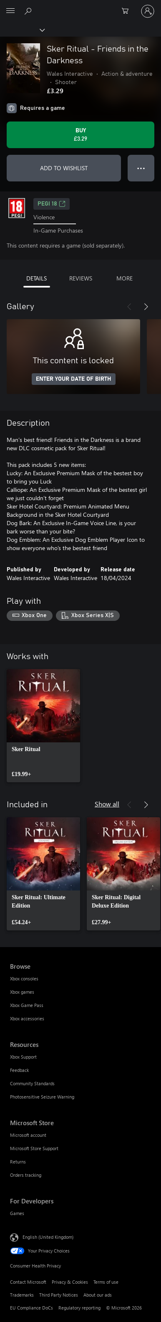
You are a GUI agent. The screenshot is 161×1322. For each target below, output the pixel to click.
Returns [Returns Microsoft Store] (18, 1161)
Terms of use (105, 1282)
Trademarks (22, 1294)
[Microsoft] (80, 6)
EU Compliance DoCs (31, 1307)
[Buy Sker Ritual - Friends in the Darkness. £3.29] (80, 135)
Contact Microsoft (28, 1282)
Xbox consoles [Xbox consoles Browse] (24, 978)
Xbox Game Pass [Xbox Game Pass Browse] (26, 1005)
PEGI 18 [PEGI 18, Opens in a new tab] (51, 204)
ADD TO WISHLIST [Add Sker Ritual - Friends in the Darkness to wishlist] (64, 168)
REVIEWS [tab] (80, 278)
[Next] (146, 307)
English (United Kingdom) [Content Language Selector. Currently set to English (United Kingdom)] (48, 1237)
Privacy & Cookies (70, 1282)
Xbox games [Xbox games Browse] (22, 992)
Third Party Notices (58, 1294)
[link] (43, 725)
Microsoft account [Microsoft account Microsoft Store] (28, 1135)
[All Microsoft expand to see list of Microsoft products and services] (10, 11)
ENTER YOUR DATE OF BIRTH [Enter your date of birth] (73, 379)
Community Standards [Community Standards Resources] (32, 1083)
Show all (107, 803)
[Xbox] (22, 29)
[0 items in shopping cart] (128, 11)
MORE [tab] (124, 278)
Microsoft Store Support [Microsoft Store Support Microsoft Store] (34, 1148)
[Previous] (129, 307)
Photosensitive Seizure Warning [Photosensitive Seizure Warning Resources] (42, 1096)
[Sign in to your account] (148, 11)
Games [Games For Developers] (17, 1213)
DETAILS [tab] (36, 278)
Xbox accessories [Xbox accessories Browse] (27, 1018)
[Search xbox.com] (29, 10)
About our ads (97, 1294)
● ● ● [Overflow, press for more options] (141, 168)
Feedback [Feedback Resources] (19, 1070)
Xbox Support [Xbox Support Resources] (23, 1056)
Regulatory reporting (79, 1307)
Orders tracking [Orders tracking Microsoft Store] (25, 1175)
